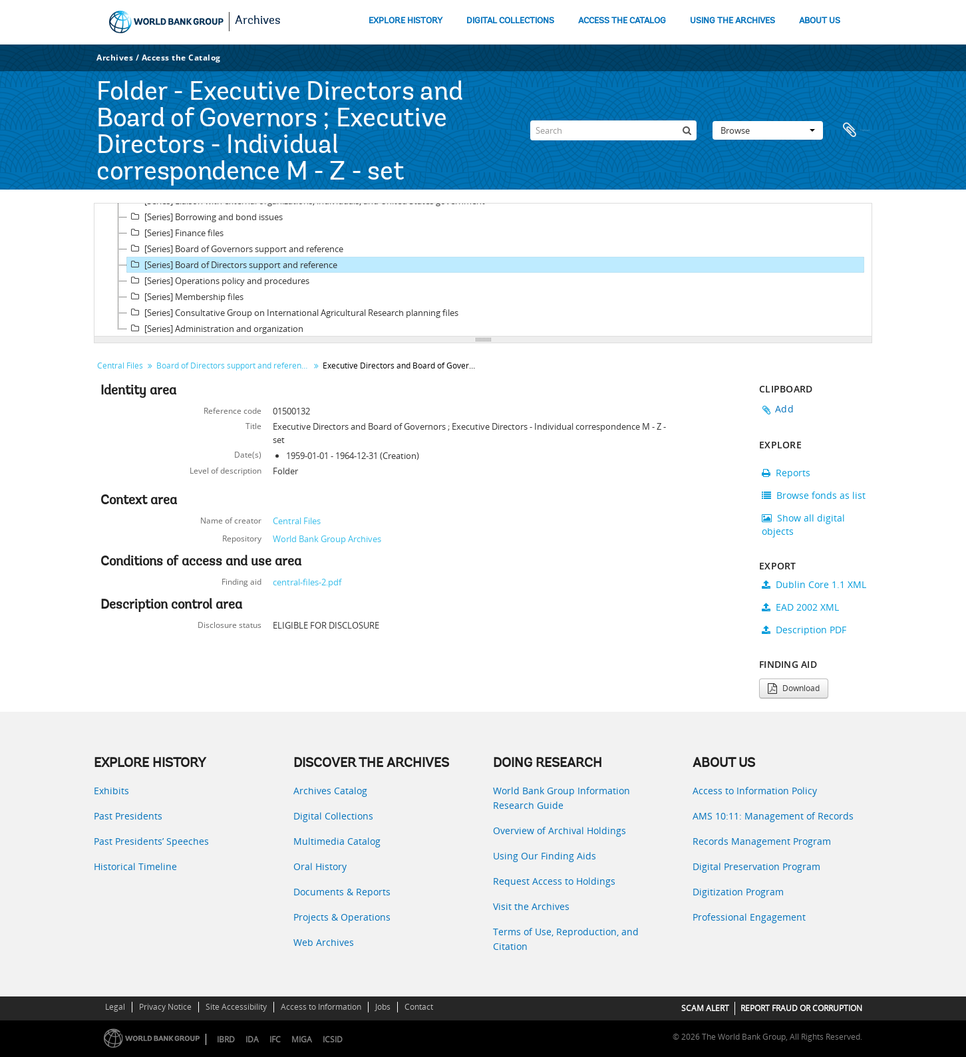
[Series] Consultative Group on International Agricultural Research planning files (292, 313)
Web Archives (323, 942)
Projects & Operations (342, 917)
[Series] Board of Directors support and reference (232, 265)
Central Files (120, 365)
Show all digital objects (803, 524)
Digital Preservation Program (756, 866)
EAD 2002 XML (800, 607)
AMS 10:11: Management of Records (773, 816)
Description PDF (804, 629)
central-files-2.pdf (307, 582)
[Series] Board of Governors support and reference (235, 249)
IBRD (226, 1039)
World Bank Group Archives (327, 539)
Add (784, 408)
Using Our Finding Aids (544, 855)
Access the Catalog (181, 57)
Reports (786, 472)
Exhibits (111, 790)
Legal (115, 1006)
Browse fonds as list (814, 495)
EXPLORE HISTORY (405, 21)
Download (794, 688)
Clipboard (855, 130)
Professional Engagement (749, 917)
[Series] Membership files (185, 297)
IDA (252, 1039)
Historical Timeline (135, 866)
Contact (418, 1006)
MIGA (301, 1039)
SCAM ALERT (705, 1008)
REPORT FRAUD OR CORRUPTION (801, 1008)
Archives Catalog (330, 790)
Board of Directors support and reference (233, 365)
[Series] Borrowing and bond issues (205, 217)
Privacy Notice (165, 1006)
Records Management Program (762, 841)
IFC (275, 1039)
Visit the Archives (531, 906)
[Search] (613, 130)
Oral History (320, 866)
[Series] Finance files (175, 233)
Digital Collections (333, 816)
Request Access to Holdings (554, 881)
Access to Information (321, 1006)
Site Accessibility (236, 1006)
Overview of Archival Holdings (559, 830)
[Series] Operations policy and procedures (218, 281)
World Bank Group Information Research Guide (561, 798)
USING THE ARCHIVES (732, 21)
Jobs (383, 1006)
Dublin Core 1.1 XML (814, 584)
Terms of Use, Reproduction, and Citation (566, 939)
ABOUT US (819, 21)
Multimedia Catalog (337, 841)
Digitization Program (738, 891)
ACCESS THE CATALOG (622, 21)
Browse (768, 130)
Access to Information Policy (755, 790)
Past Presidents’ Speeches (151, 841)
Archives (258, 21)
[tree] (483, 270)
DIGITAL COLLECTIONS (510, 21)
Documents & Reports (342, 891)
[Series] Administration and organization (215, 329)
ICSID (333, 1039)
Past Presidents (128, 816)
